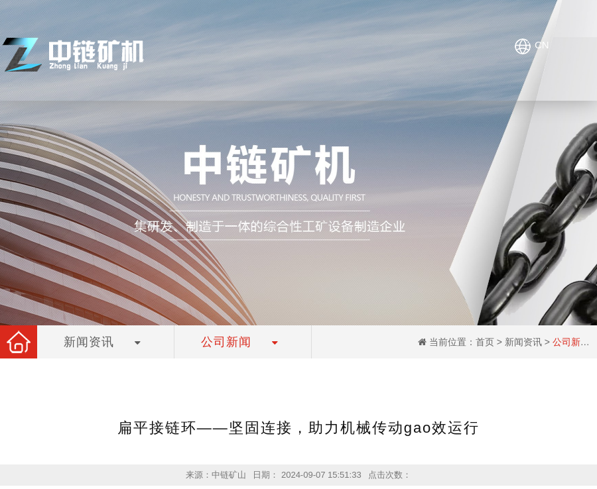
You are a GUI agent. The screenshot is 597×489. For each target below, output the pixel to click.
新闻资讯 (523, 342)
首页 (485, 342)
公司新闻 (571, 342)
